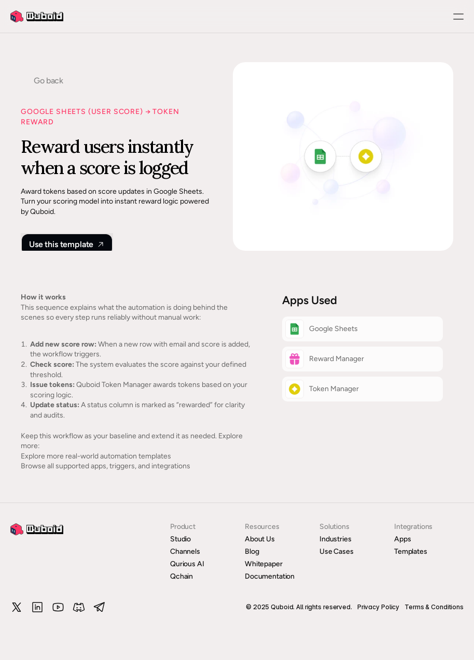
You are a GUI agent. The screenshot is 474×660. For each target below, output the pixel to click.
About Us (260, 539)
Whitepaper (264, 563)
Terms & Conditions (434, 607)
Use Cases (336, 551)
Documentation (270, 576)
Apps (402, 539)
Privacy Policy (378, 607)
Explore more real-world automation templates (96, 456)
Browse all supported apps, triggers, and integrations (105, 466)
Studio (180, 539)
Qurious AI (187, 563)
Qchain (181, 576)
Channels (185, 551)
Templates (410, 551)
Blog (252, 551)
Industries (335, 539)
